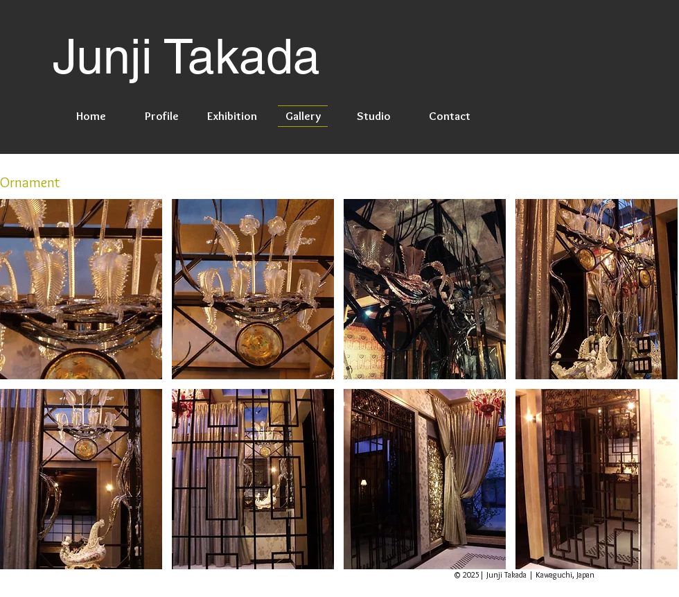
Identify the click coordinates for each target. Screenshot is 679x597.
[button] (81, 289)
